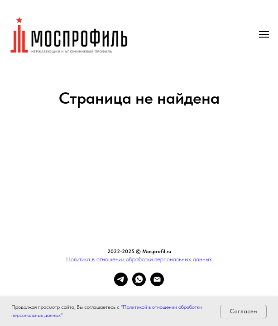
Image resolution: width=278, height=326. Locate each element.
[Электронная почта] (157, 284)
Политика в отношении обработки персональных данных (139, 259)
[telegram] (121, 284)
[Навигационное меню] (264, 34)
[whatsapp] (139, 284)
